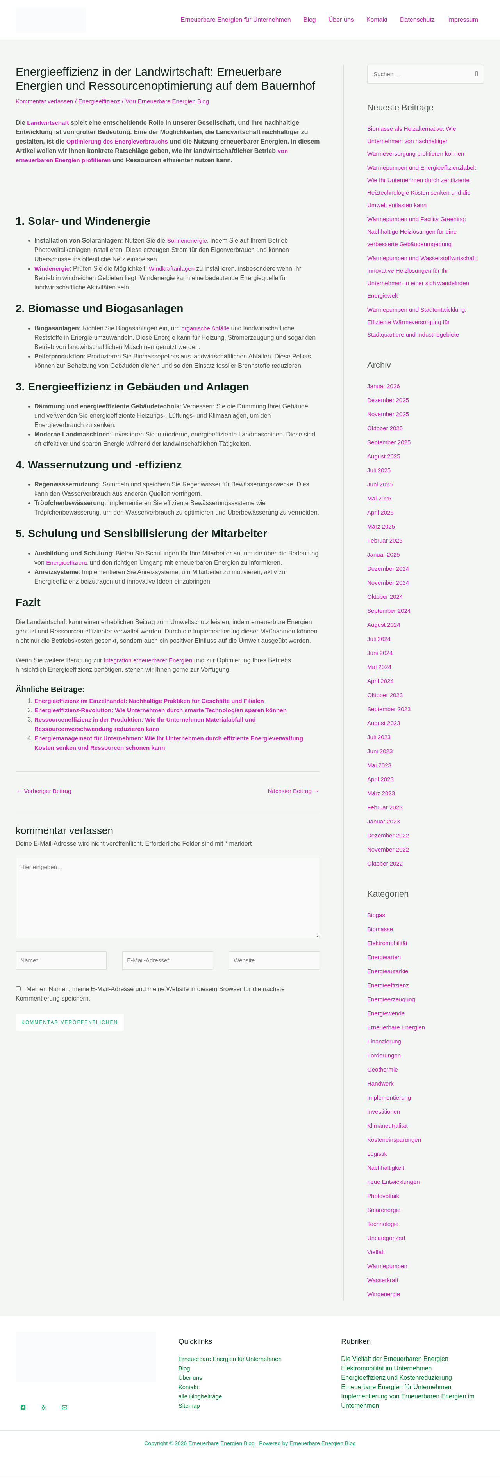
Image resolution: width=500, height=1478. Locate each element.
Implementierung (390, 1098)
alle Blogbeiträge (200, 1397)
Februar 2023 (386, 808)
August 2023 (384, 723)
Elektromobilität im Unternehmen (386, 1369)
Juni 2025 (380, 485)
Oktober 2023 (386, 695)
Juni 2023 (380, 752)
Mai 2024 (380, 667)
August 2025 (384, 457)
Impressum (462, 19)
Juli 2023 (379, 738)
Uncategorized (387, 1238)
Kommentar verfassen (46, 101)
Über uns (341, 19)
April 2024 (381, 681)
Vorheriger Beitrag (45, 791)
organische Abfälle (206, 328)
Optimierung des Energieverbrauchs (120, 141)
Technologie (383, 1224)
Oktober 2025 (386, 429)
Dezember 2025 (389, 400)
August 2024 (384, 625)
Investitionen (384, 1112)
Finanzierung (385, 1041)
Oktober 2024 (386, 597)
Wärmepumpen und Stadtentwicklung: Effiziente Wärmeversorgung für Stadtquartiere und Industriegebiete (420, 323)
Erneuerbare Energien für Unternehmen (236, 19)
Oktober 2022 (386, 864)
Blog (310, 19)
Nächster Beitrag (291, 791)
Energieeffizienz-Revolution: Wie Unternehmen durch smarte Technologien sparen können (168, 710)
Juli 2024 (379, 639)
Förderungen (385, 1055)
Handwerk (381, 1084)
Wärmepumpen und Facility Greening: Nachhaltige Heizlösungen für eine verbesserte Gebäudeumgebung (419, 232)
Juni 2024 (380, 653)
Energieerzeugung (392, 999)
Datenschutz (417, 19)
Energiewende (387, 1013)
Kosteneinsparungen (396, 1140)
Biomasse (381, 929)
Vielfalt (376, 1252)
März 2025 (382, 527)
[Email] (64, 1407)
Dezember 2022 (389, 836)
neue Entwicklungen (395, 1182)
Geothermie (383, 1069)
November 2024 (389, 583)
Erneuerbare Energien (398, 1027)
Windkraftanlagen (175, 268)
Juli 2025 (379, 471)
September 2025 (390, 443)
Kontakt (377, 19)
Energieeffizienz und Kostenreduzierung (396, 1378)
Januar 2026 (384, 386)
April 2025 (381, 513)
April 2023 (381, 780)
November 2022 (389, 850)
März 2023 (382, 794)
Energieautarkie (389, 971)
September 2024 (390, 611)
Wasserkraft (383, 1280)
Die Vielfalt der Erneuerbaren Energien (394, 1359)
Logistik (377, 1154)
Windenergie (53, 268)
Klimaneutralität (388, 1126)
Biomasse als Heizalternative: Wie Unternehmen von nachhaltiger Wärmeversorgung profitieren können (418, 142)
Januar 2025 (384, 555)
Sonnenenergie (188, 240)
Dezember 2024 (389, 569)
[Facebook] (23, 1407)
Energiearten (385, 957)
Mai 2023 (380, 766)
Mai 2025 (380, 499)
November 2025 (389, 415)
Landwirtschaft (49, 122)
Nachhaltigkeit (387, 1168)
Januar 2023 (384, 822)
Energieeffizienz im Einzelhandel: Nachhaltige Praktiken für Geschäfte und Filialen (156, 700)
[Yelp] (43, 1407)
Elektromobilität (388, 943)
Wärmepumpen (388, 1266)
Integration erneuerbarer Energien (151, 660)
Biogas (376, 915)
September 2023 (390, 709)
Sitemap (189, 1406)
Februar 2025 (386, 541)
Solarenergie (385, 1210)
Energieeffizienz (104, 101)
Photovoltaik (384, 1196)
